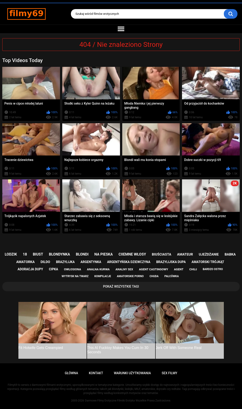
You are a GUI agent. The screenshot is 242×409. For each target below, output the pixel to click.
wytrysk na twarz (75, 276)
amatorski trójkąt (208, 262)
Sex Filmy (169, 373)
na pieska (103, 254)
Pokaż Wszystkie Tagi (121, 286)
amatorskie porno (130, 276)
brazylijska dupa (171, 262)
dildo (45, 262)
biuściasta (161, 254)
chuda (154, 276)
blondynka (59, 254)
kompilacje (102, 276)
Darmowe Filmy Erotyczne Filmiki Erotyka (110, 400)
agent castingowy (153, 269)
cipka (53, 269)
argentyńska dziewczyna (128, 262)
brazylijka (65, 262)
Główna (71, 373)
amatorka (25, 262)
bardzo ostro (213, 269)
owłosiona (72, 269)
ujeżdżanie (209, 254)
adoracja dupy (30, 269)
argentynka (90, 262)
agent (178, 269)
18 (25, 254)
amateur (185, 254)
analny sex (124, 269)
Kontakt (96, 373)
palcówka (172, 276)
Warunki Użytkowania (132, 373)
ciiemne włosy (132, 254)
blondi (82, 254)
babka (230, 254)
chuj (193, 269)
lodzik (11, 254)
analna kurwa (98, 269)
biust (38, 254)
